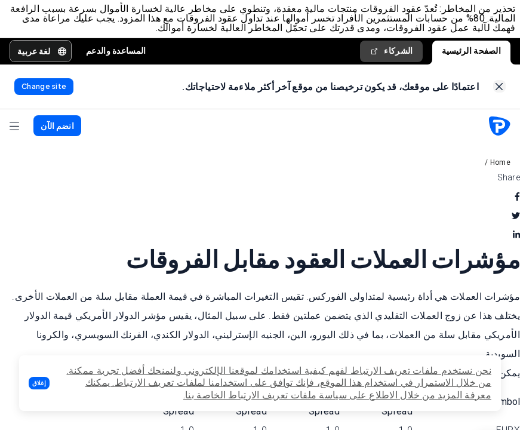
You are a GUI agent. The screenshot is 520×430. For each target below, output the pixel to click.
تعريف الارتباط (144, 382)
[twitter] (516, 217)
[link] (499, 88)
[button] (39, 383)
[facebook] (517, 198)
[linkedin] (516, 236)
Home (500, 164)
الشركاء (391, 52)
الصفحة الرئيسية (471, 51)
